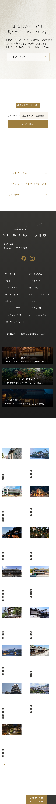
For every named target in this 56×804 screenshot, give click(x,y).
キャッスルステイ (38, 315)
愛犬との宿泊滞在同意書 (33, 333)
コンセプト (10, 273)
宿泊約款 (11, 333)
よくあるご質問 (12, 308)
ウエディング (11, 315)
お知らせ (9, 301)
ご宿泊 (8, 280)
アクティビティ (12, 287)
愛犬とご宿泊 (11, 294)
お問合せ (33, 308)
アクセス (33, 301)
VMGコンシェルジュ (39, 294)
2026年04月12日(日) (34, 115)
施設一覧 (33, 287)
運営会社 (28, 780)
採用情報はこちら (13, 322)
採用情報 (28, 786)
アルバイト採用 (28, 791)
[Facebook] (23, 258)
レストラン (34, 280)
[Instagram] (32, 258)
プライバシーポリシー (28, 775)
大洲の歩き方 (35, 273)
